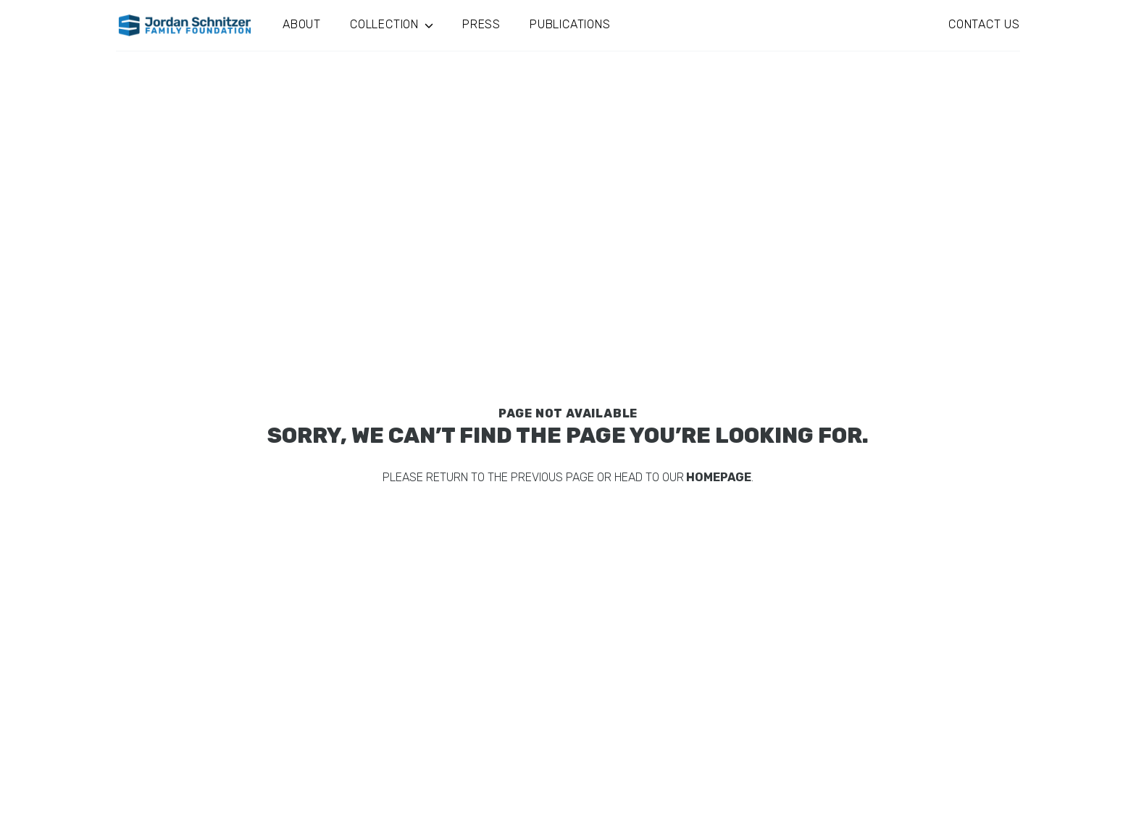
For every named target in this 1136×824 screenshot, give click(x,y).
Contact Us (984, 24)
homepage (717, 477)
